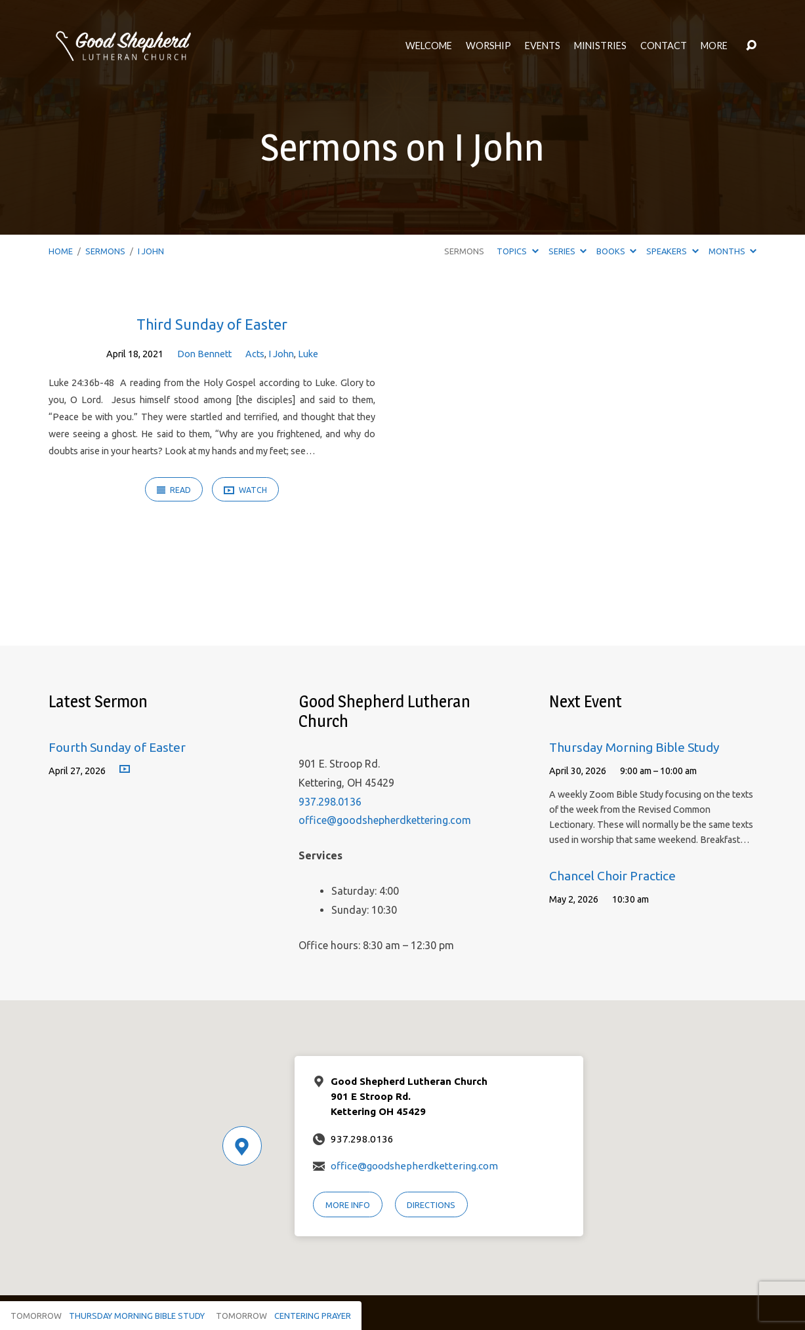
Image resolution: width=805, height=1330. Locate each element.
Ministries (600, 45)
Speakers (672, 251)
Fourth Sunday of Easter (117, 747)
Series (567, 251)
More (714, 45)
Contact (663, 45)
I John (151, 251)
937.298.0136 (330, 802)
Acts (254, 354)
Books (616, 251)
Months (732, 251)
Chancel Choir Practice (612, 876)
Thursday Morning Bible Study (634, 747)
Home (61, 251)
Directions (431, 1204)
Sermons (105, 251)
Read (174, 490)
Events (542, 45)
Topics (517, 251)
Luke (308, 354)
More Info (347, 1204)
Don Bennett (204, 354)
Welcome (428, 45)
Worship (488, 45)
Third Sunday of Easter (211, 324)
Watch (245, 491)
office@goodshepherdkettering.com (385, 820)
